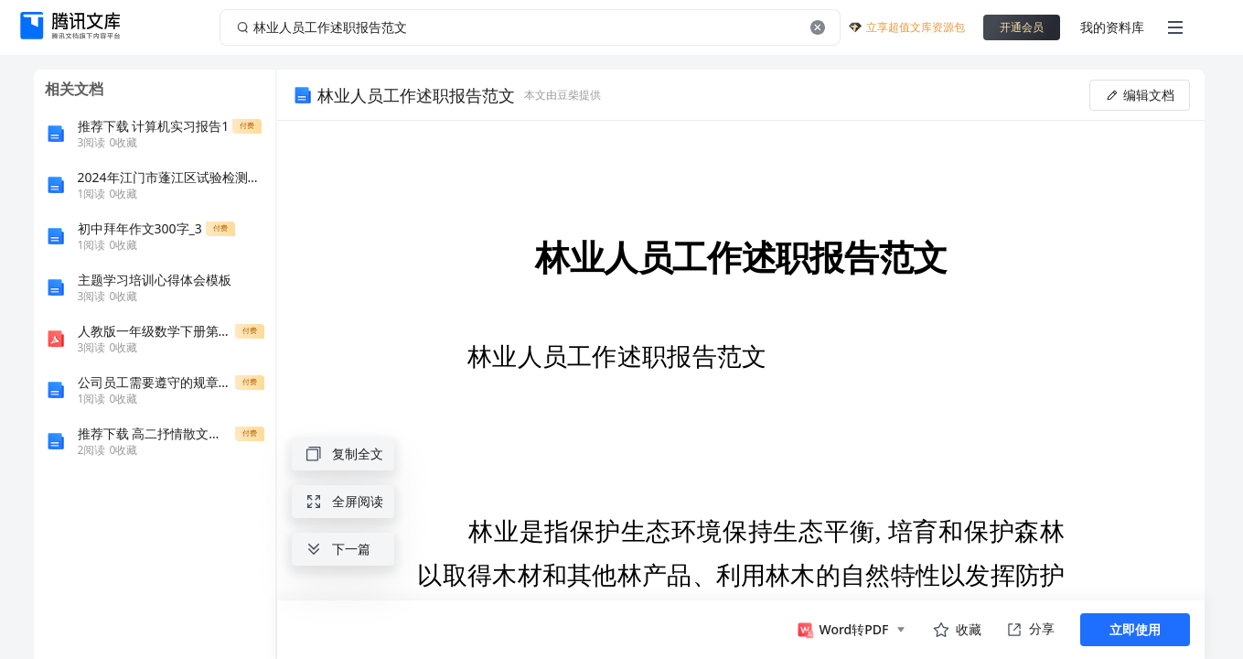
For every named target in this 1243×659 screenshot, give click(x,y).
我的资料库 (1112, 27)
